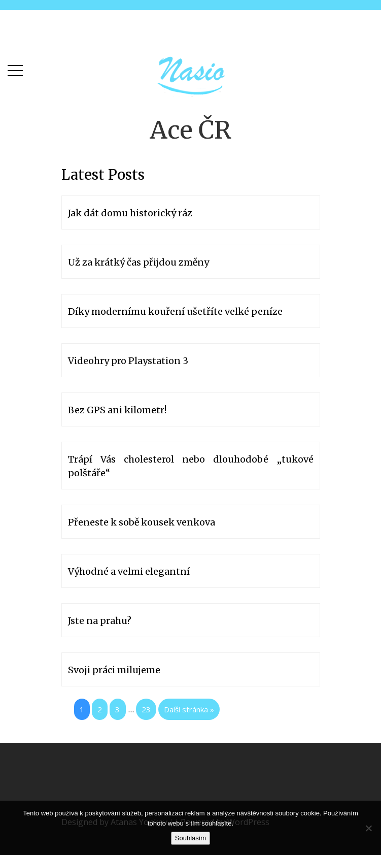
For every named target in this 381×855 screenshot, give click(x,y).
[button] (15, 68)
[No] (368, 828)
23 (146, 709)
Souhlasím (190, 838)
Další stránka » (189, 709)
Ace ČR (190, 130)
